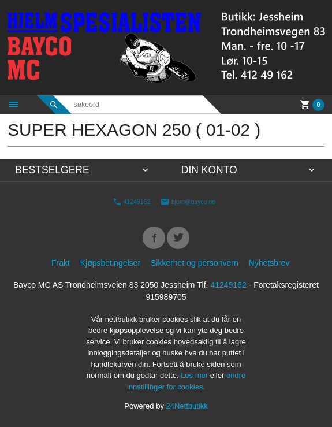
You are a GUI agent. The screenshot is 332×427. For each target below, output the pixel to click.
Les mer (195, 375)
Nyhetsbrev (269, 263)
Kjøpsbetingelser (110, 263)
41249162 (132, 201)
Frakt (60, 263)
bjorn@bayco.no (188, 201)
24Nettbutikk (187, 406)
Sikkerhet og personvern (194, 263)
